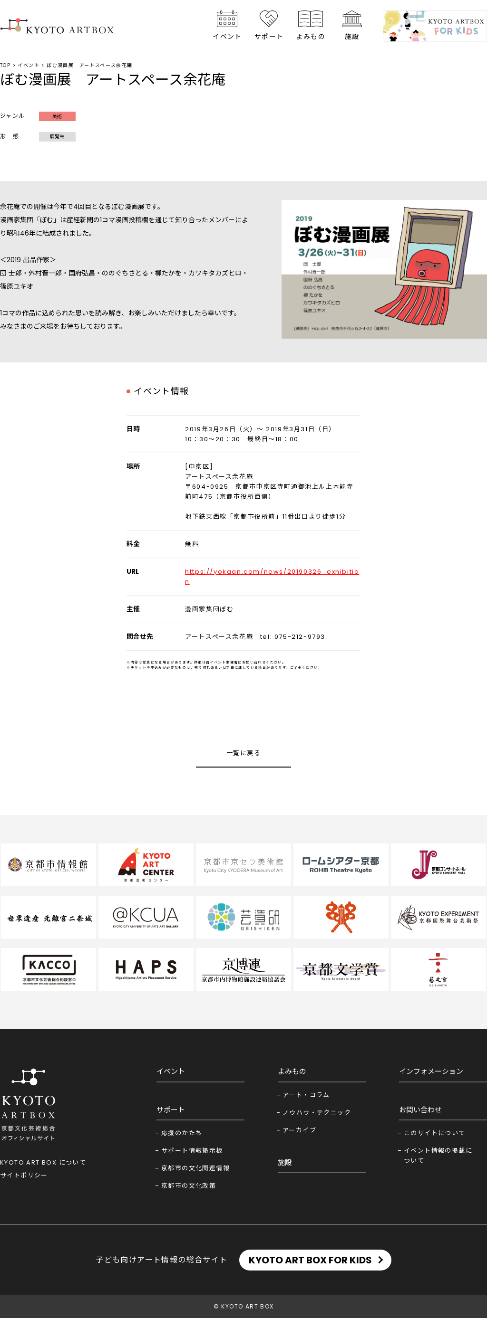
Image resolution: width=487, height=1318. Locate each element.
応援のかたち (181, 1133)
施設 (352, 36)
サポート (269, 36)
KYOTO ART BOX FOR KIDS (310, 1260)
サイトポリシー (24, 1175)
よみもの (310, 36)
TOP (5, 65)
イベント (227, 36)
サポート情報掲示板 (192, 1150)
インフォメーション (431, 1071)
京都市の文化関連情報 (195, 1168)
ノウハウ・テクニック (316, 1112)
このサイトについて (435, 1133)
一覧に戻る (243, 753)
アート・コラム (306, 1095)
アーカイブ (299, 1130)
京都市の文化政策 (188, 1185)
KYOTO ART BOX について (43, 1162)
